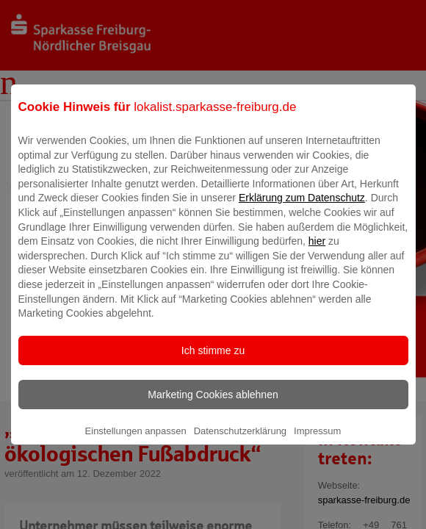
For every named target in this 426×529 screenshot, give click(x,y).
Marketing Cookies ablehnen (213, 405)
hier (316, 251)
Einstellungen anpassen (136, 441)
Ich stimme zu (213, 361)
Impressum (317, 441)
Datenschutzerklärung (240, 441)
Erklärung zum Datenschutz (302, 208)
